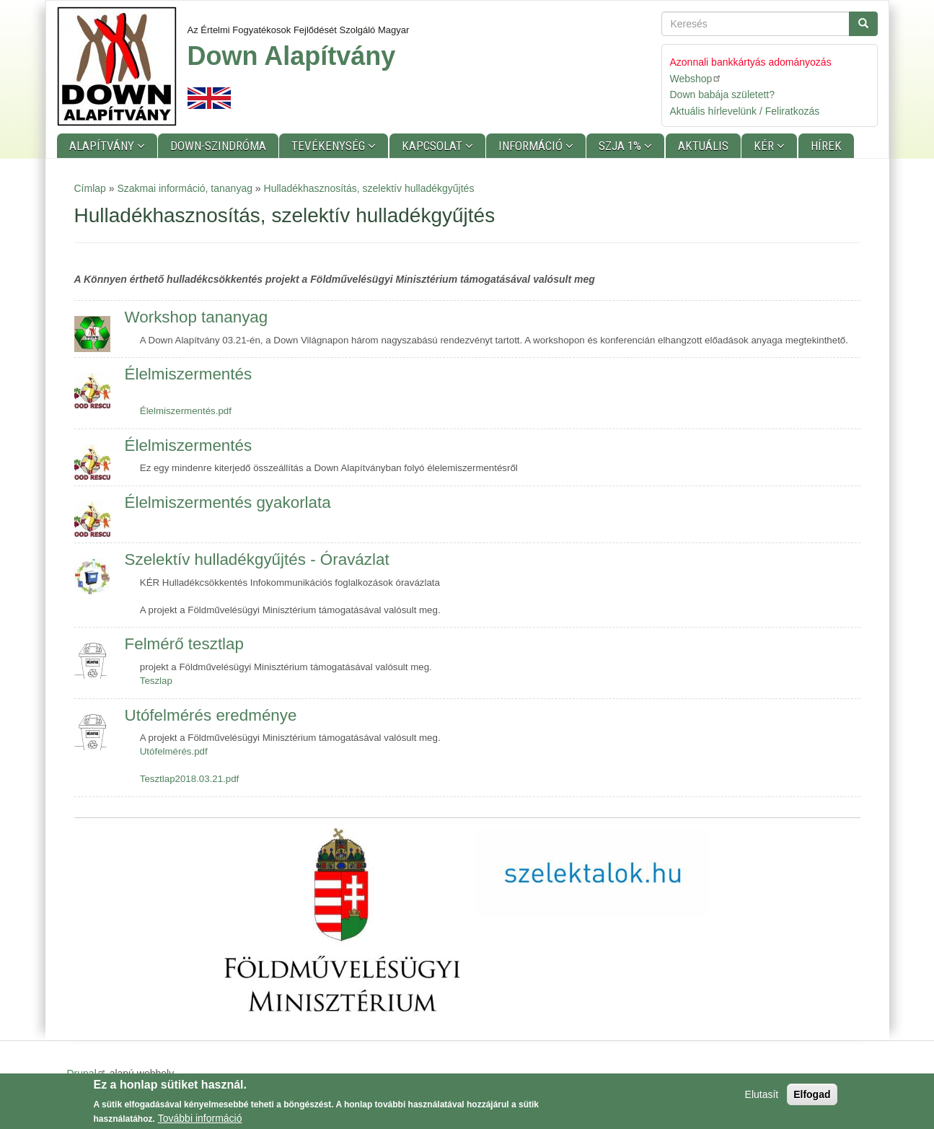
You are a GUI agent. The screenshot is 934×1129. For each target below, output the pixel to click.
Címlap (90, 188)
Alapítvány (103, 146)
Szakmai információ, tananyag (184, 188)
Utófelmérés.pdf (174, 751)
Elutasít (762, 1097)
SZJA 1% (621, 146)
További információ (200, 1121)
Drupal (87, 1073)
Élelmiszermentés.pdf (186, 410)
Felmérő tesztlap (184, 644)
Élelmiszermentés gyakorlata (228, 502)
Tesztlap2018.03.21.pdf (189, 778)
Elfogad (811, 1097)
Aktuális (703, 146)
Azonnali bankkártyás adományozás (751, 62)
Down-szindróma (218, 146)
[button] (342, 919)
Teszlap (156, 680)
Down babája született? (722, 94)
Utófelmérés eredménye (211, 715)
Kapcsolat (433, 146)
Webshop (696, 78)
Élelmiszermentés (188, 374)
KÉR (765, 146)
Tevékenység (329, 146)
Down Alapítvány (292, 56)
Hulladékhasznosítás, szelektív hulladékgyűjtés (369, 188)
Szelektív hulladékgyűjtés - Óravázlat (257, 559)
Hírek (826, 146)
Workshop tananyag (196, 317)
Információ (531, 146)
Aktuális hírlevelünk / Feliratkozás (745, 111)
